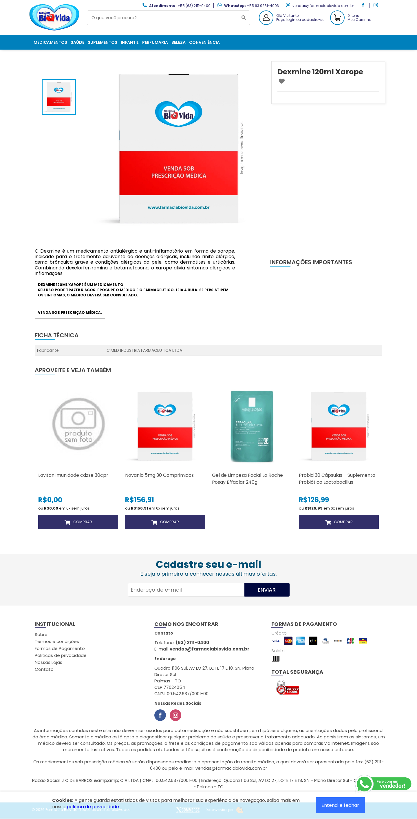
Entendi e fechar (340, 805)
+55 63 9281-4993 (263, 5)
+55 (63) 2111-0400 (194, 5)
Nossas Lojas (48, 662)
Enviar (267, 589)
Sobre (41, 634)
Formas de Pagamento (60, 648)
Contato (44, 669)
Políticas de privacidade (61, 655)
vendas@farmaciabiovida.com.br (323, 5)
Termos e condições (57, 641)
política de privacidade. (93, 806)
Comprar (82, 522)
